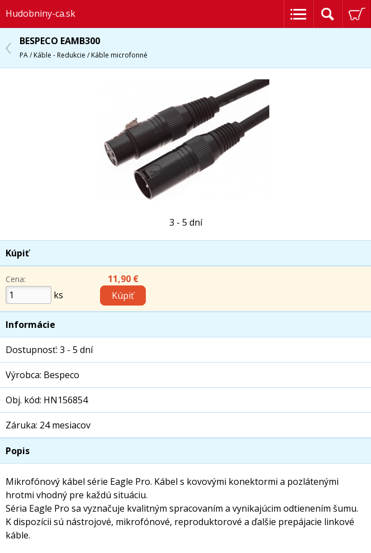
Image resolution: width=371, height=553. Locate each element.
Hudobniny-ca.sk (40, 13)
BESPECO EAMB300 (84, 47)
